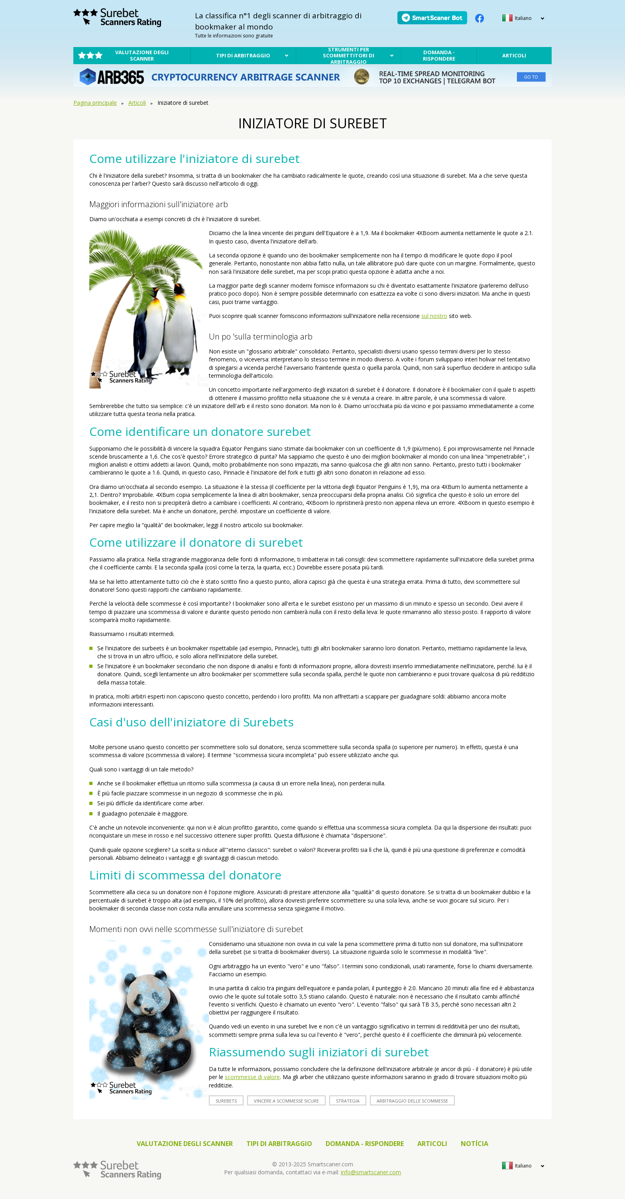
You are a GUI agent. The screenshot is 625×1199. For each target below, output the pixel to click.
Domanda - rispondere (439, 55)
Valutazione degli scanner (142, 55)
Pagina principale (95, 102)
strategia (348, 1101)
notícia (474, 1143)
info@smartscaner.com (371, 1172)
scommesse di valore (252, 1077)
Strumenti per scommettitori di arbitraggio (348, 55)
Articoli (514, 55)
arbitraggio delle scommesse (412, 1101)
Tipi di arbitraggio (243, 55)
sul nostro (434, 316)
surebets (226, 1101)
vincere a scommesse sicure (286, 1101)
